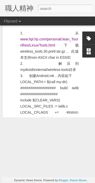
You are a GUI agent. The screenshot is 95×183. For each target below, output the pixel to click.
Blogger (63, 180)
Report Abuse (78, 180)
